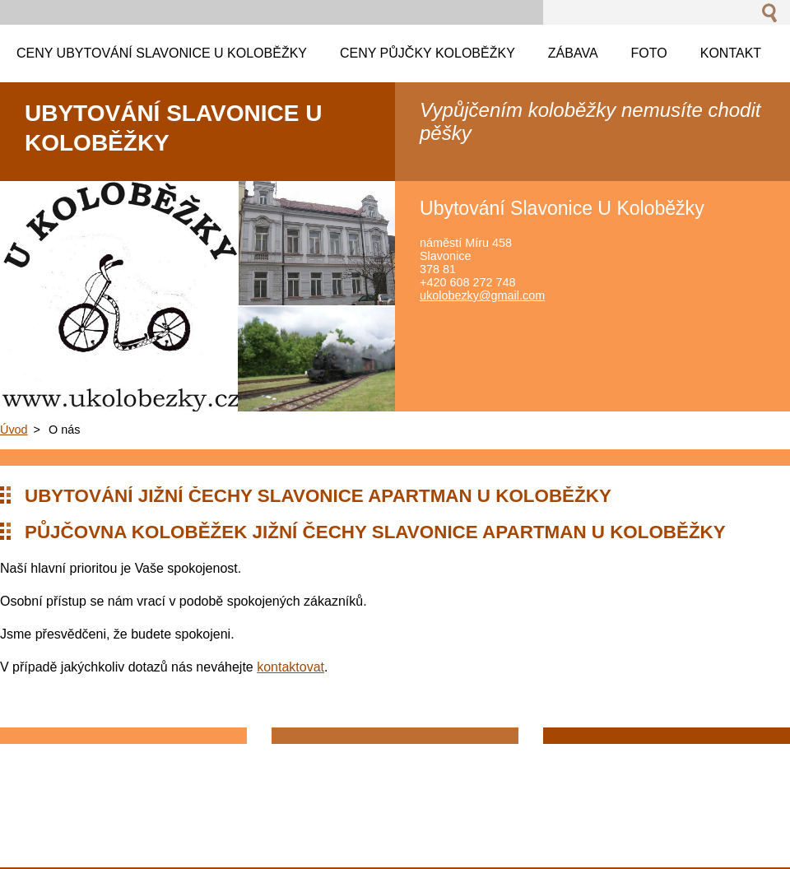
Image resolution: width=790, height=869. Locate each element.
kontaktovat (290, 667)
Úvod (14, 429)
